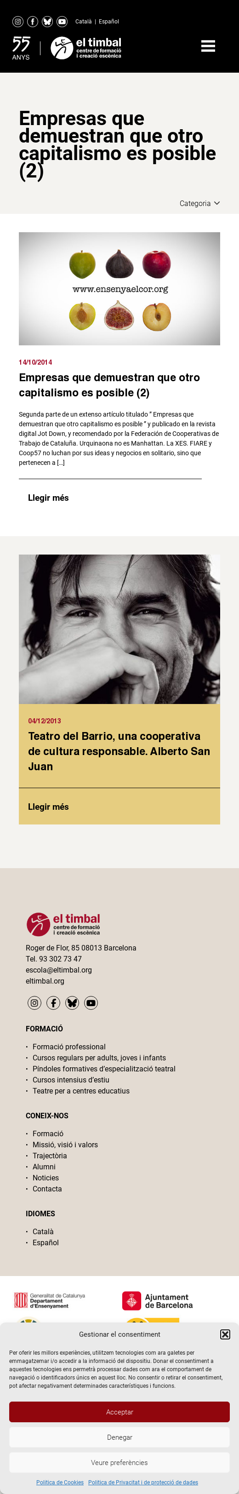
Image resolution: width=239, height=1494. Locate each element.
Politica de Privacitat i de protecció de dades (143, 1482)
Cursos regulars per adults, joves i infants (99, 1057)
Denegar (119, 1437)
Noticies (46, 1177)
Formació (48, 1133)
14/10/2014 (35, 362)
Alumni (44, 1166)
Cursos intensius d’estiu (71, 1080)
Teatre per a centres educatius (81, 1091)
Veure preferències (119, 1463)
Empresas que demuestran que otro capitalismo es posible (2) (109, 385)
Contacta (47, 1189)
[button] (225, 1334)
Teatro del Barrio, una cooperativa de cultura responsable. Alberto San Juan (119, 751)
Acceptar (119, 1412)
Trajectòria (50, 1155)
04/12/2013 (44, 721)
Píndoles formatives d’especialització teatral (104, 1069)
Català (83, 21)
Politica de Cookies (60, 1482)
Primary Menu (208, 46)
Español (109, 21)
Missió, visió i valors (65, 1144)
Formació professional (69, 1046)
